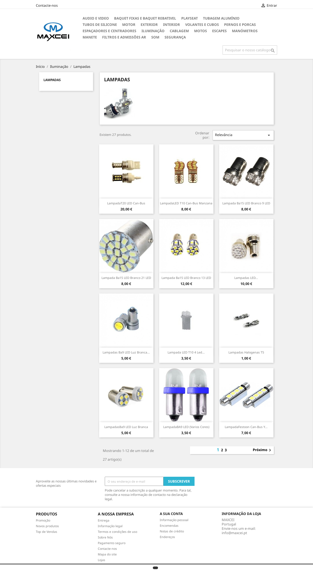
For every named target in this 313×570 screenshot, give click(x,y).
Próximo (263, 450)
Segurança (175, 37)
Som (155, 37)
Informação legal (110, 526)
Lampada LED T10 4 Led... (186, 352)
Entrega (103, 520)
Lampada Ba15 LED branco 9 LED (246, 203)
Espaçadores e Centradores (109, 30)
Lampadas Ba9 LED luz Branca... (126, 352)
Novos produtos (47, 526)
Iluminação (153, 30)
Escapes (219, 30)
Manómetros (245, 30)
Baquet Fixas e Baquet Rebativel (145, 18)
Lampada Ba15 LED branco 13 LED (186, 278)
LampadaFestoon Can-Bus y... (246, 427)
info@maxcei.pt (234, 532)
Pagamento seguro (111, 543)
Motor (128, 24)
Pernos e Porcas (240, 24)
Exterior (149, 24)
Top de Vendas (46, 532)
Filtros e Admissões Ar (124, 37)
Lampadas (52, 80)
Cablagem (179, 30)
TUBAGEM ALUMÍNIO (221, 18)
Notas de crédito (172, 531)
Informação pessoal (174, 520)
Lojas (101, 560)
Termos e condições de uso (117, 532)
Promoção (43, 520)
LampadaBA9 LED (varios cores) (186, 427)
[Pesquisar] (250, 50)
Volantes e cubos (202, 24)
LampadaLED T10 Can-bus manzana (186, 203)
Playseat (189, 18)
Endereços (167, 537)
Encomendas (169, 525)
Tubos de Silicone (100, 24)
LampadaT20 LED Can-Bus (126, 203)
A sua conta (171, 513)
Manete (90, 37)
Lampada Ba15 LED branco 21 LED (126, 278)
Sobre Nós (105, 537)
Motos (200, 30)
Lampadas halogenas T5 (246, 352)
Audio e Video (96, 18)
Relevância (243, 135)
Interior (171, 24)
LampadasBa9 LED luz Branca (126, 427)
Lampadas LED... (246, 278)
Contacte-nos (47, 5)
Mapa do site (107, 554)
